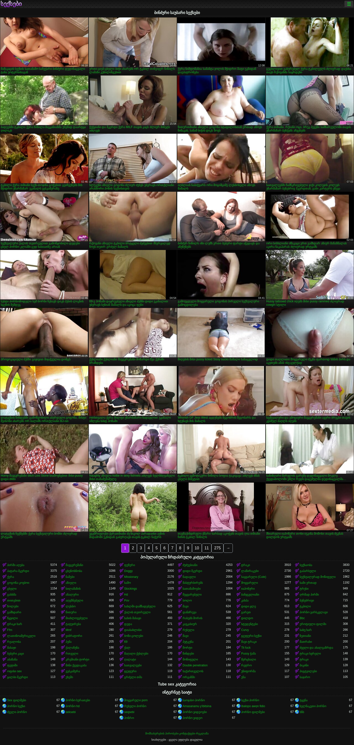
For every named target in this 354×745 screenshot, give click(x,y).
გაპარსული (308, 571)
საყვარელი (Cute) (253, 577)
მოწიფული (190, 659)
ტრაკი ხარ (14, 624)
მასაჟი (11, 647)
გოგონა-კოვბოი (18, 582)
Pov (126, 600)
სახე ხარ (306, 630)
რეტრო (246, 665)
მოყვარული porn (136, 700)
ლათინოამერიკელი (21, 636)
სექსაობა (306, 565)
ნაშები (70, 577)
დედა (128, 624)
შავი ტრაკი (249, 641)
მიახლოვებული (77, 618)
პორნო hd (73, 706)
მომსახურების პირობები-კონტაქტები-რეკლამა (177, 733)
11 (207, 548)
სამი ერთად (308, 582)
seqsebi (129, 712)
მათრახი (306, 641)
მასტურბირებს (193, 582)
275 (217, 548)
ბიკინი (304, 665)
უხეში (69, 677)
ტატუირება (73, 624)
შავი (186, 606)
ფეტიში (12, 665)
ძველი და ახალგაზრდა (316, 647)
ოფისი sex (14, 671)
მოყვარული (249, 582)
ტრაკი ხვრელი (310, 653)
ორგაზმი (189, 677)
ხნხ (302, 712)
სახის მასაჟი (132, 618)
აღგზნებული (74, 600)
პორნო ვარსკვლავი (314, 612)
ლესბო (70, 606)
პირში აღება (15, 565)
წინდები (188, 653)
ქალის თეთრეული (137, 612)
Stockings (130, 588)
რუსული (188, 630)
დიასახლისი (133, 630)
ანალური (72, 594)
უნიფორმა (248, 671)
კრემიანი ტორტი (77, 659)
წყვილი (12, 618)
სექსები (11, 4)
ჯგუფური (130, 671)
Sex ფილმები (16, 700)
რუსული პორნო (135, 706)
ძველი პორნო (17, 712)
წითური (71, 612)
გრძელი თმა (133, 677)
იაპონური (248, 588)
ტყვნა (304, 700)
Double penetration (195, 665)
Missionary (131, 577)
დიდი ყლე (248, 606)
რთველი (72, 653)
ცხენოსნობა (74, 571)
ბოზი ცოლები (133, 636)
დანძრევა (189, 612)
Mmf (68, 630)
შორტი (187, 647)
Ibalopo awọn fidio (253, 706)
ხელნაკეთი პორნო (313, 706)
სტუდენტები (249, 624)
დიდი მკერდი (192, 571)
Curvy (245, 630)
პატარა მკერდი (18, 571)
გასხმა (11, 594)
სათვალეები (133, 665)
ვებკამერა (73, 671)
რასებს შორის (192, 618)
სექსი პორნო (250, 700)
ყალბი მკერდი (17, 677)
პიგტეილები (308, 671)
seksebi (71, 712)
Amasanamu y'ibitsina (197, 706)
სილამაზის (73, 588)
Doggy (128, 571)
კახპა (245, 600)
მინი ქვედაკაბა (76, 665)
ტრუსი (304, 588)
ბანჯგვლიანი (250, 594)
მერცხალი (248, 659)
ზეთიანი (305, 636)
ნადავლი (189, 577)
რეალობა (14, 641)
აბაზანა (12, 659)
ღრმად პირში (309, 594)
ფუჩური (129, 565)
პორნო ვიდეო (192, 718)
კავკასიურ (190, 624)
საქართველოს (193, 671)
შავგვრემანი (74, 565)
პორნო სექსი (16, 706)
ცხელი (11, 588)
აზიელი (71, 582)
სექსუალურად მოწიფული (318, 577)
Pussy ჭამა (248, 653)
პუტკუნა (188, 641)
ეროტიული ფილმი (313, 624)
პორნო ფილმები (253, 712)
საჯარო (305, 677)
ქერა (10, 577)
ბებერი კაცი (15, 653)
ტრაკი (245, 565)
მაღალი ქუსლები (136, 653)
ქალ (127, 647)
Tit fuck (246, 647)
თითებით (13, 600)
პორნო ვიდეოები (195, 712)
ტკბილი (305, 606)
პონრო (129, 718)
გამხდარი (14, 612)
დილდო (247, 618)
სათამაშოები (192, 588)
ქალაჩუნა (72, 647)
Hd (126, 594)
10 (197, 548)
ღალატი (130, 659)
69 (125, 641)
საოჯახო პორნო (194, 700)
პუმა (69, 641)
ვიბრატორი (74, 636)
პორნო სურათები (78, 700)
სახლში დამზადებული (139, 606)
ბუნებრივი (307, 600)
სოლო (187, 600)
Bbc (302, 618)
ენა (243, 677)
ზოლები (12, 606)
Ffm (9, 630)
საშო (127, 582)
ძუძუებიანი (190, 565)
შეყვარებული (192, 594)
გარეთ (246, 612)
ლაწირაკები (250, 571)
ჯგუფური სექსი (251, 636)
